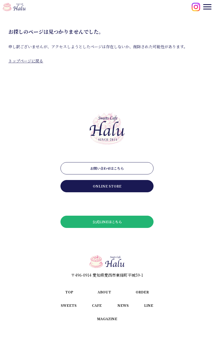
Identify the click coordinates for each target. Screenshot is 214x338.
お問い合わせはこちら (107, 168)
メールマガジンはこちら (107, 203)
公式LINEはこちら (107, 221)
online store (107, 186)
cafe (97, 305)
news (123, 305)
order (142, 292)
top (69, 292)
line (148, 305)
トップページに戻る (25, 61)
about (104, 292)
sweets (69, 305)
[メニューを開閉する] (207, 6)
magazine (107, 318)
